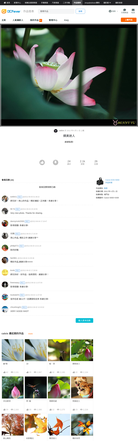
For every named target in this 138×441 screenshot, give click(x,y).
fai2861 (13, 258)
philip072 (14, 246)
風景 (106, 188)
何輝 (12, 233)
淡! (27, 364)
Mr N (12, 209)
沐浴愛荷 (7, 401)
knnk (12, 270)
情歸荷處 (53, 401)
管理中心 (53, 20)
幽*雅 (5, 364)
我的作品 (36, 20)
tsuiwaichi (14, 295)
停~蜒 (28, 401)
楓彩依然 (76, 438)
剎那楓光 (30, 438)
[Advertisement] (69, 152)
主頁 (4, 20)
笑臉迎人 (76, 401)
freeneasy (14, 282)
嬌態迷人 (76, 364)
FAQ (66, 20)
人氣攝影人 (18, 20)
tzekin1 (13, 196)
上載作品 (128, 20)
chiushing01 (15, 307)
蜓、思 (52, 364)
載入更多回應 (84, 320)
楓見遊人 (53, 438)
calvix (59, 130)
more (30, 334)
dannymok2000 (17, 221)
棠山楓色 (7, 438)
